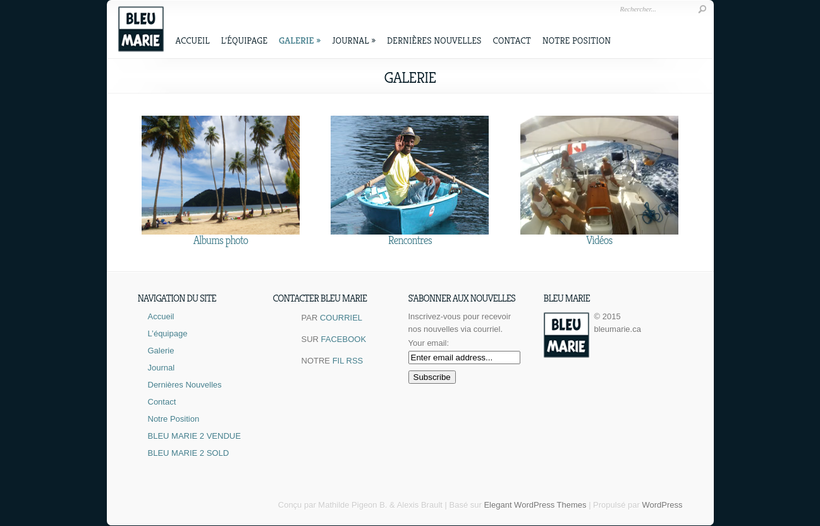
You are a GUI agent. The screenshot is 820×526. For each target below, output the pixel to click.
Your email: (429, 343)
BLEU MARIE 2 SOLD (188, 453)
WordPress (662, 505)
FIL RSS (348, 360)
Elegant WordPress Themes (535, 505)
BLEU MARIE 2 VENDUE (194, 436)
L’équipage (244, 40)
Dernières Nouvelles (434, 40)
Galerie (300, 40)
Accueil (193, 40)
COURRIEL (341, 317)
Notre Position (576, 40)
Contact (511, 40)
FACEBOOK (344, 339)
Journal (354, 40)
